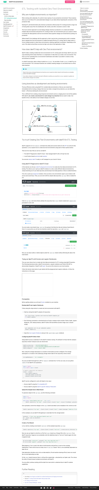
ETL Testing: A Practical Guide (31, 480)
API (66, 145)
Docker (43, 302)
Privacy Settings (93, 487)
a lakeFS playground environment (44, 167)
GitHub (10, 487)
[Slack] (54, 488)
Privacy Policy (77, 487)
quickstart (37, 156)
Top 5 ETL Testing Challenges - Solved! (33, 482)
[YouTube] (41, 488)
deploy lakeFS (32, 159)
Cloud (21, 487)
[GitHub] (47, 488)
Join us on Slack (70, 1)
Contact (25, 487)
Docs (4, 487)
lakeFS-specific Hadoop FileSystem (46, 386)
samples (45, 156)
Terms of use (70, 487)
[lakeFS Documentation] (5, 1)
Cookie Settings (85, 487)
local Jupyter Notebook (35, 333)
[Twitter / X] (50, 488)
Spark (43, 266)
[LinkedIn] (44, 488)
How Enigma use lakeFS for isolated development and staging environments (46, 476)
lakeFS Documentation (9, 8)
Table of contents (84, 8)
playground (36, 174)
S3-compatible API (42, 384)
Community (16, 487)
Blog (7, 487)
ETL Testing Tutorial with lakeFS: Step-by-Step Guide (39, 478)
